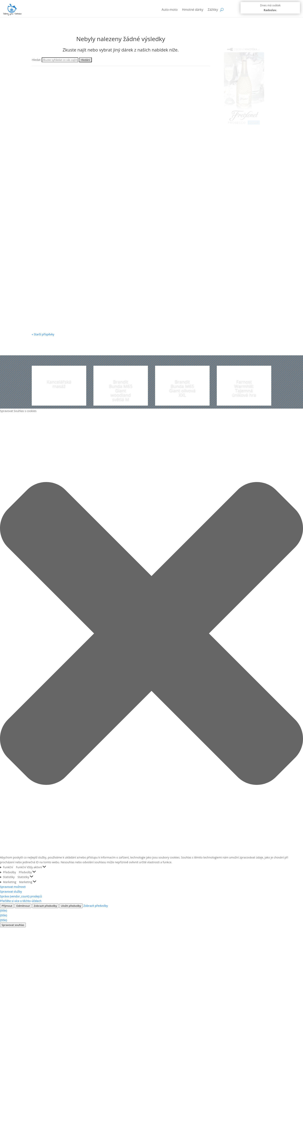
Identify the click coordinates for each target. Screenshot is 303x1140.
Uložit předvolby (71, 906)
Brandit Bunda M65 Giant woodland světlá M (121, 390)
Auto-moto (170, 9)
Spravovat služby (11, 891)
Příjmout (7, 906)
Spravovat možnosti (13, 887)
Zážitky (213, 9)
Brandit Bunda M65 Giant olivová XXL (182, 388)
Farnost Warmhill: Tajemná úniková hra (244, 388)
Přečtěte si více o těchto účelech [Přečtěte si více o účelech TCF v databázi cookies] (21, 901)
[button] (151, 634)
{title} (3, 910)
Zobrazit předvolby (45, 906)
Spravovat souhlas (13, 925)
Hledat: (36, 60)
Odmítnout (23, 906)
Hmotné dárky (192, 9)
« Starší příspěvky (43, 334)
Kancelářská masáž (59, 383)
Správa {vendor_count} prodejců (21, 896)
